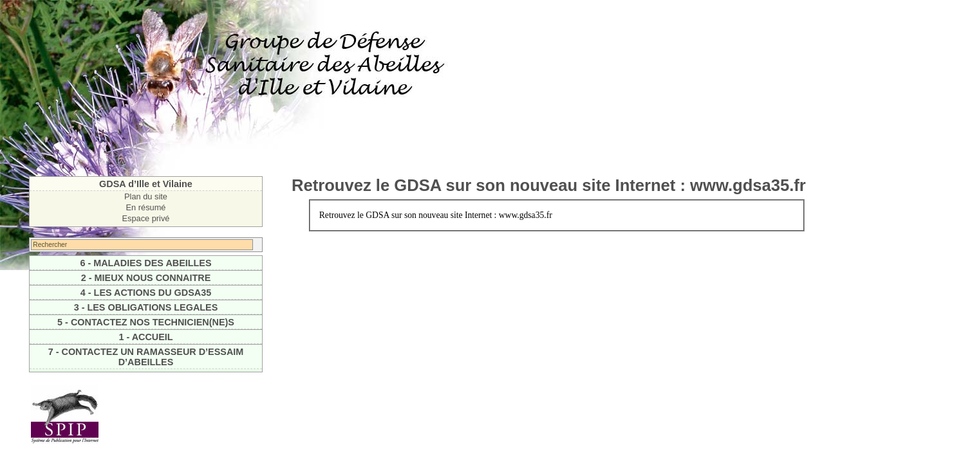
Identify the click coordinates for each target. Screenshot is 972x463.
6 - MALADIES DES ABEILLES (145, 263)
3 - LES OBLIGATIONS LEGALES (146, 307)
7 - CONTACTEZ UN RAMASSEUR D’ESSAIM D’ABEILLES (146, 357)
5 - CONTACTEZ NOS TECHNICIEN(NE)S (145, 322)
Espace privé (146, 218)
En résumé (146, 207)
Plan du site (145, 196)
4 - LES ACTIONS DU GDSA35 (145, 292)
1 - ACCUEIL (145, 337)
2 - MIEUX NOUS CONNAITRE (145, 278)
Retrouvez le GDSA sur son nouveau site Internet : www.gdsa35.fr (549, 185)
